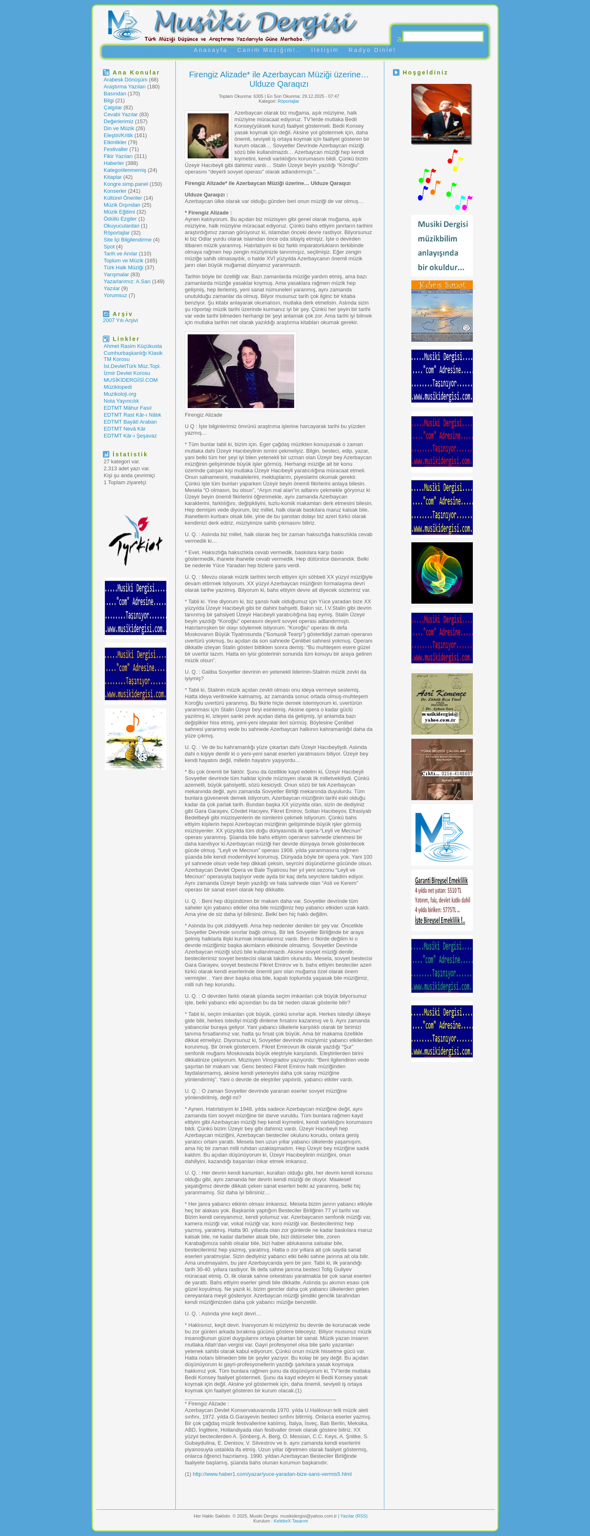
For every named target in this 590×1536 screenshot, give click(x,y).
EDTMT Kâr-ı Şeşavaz (130, 436)
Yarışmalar (116, 274)
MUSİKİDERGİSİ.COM (131, 380)
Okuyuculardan (121, 226)
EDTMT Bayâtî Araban (130, 422)
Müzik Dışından (122, 205)
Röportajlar (117, 233)
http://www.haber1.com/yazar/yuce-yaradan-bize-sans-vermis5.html (272, 1474)
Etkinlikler (115, 142)
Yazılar (112, 288)
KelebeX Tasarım (291, 1520)
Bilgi (109, 100)
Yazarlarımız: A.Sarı (127, 281)
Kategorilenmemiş (125, 170)
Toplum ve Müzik (123, 260)
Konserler (115, 191)
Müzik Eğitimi (119, 212)
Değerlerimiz (119, 121)
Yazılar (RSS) (354, 1515)
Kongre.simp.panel (126, 184)
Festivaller (116, 149)
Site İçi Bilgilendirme (128, 240)
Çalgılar (113, 107)
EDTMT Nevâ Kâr (124, 429)
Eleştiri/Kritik (118, 135)
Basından (115, 93)
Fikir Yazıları (118, 156)
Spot (109, 247)
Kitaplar (113, 177)
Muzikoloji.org (120, 394)
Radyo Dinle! (372, 50)
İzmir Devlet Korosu (127, 373)
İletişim (325, 50)
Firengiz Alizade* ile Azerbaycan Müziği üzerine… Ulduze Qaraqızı (279, 79)
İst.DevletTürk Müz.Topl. (132, 366)
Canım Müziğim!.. (269, 50)
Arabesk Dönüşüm (126, 80)
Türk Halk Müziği (123, 267)
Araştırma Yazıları (125, 86)
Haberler (114, 163)
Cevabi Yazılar (121, 114)
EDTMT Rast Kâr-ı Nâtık (132, 415)
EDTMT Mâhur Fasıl (128, 408)
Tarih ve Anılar (120, 253)
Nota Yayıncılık (121, 401)
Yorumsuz (115, 295)
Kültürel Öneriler (123, 198)
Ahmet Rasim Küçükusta (133, 346)
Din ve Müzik (119, 128)
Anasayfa (210, 50)
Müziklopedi (118, 387)
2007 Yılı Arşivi (120, 320)
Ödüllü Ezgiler (120, 219)
